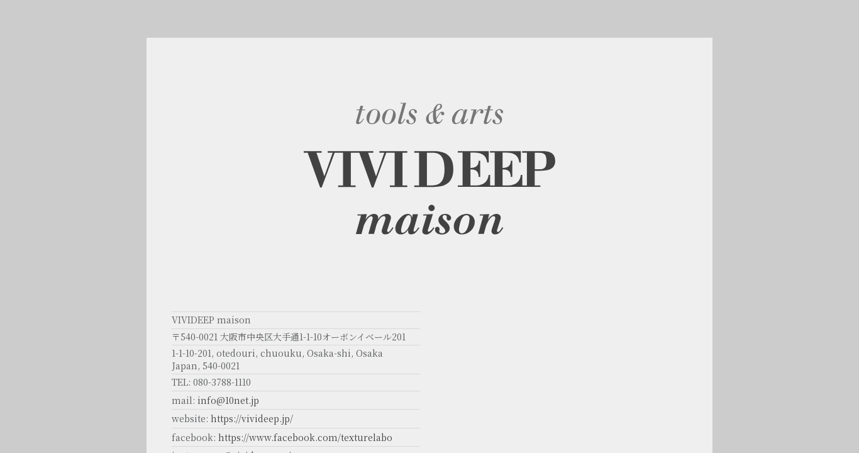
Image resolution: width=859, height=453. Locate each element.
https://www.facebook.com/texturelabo (305, 437)
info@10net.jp (228, 400)
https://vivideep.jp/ (252, 418)
